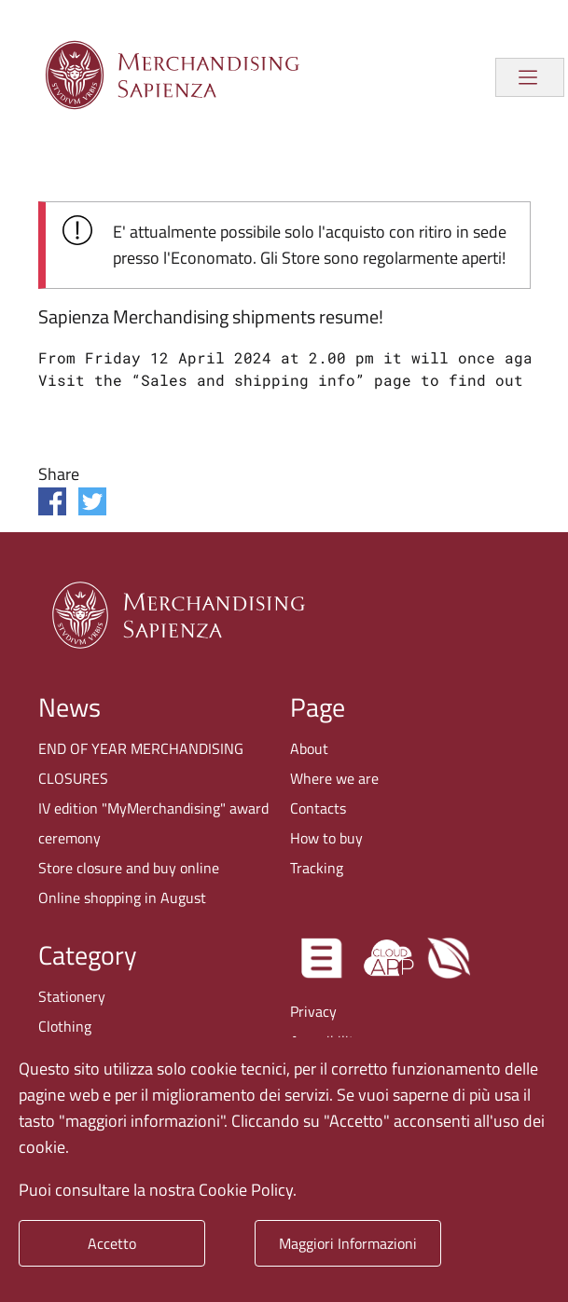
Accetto (112, 1243)
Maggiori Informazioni (348, 1243)
